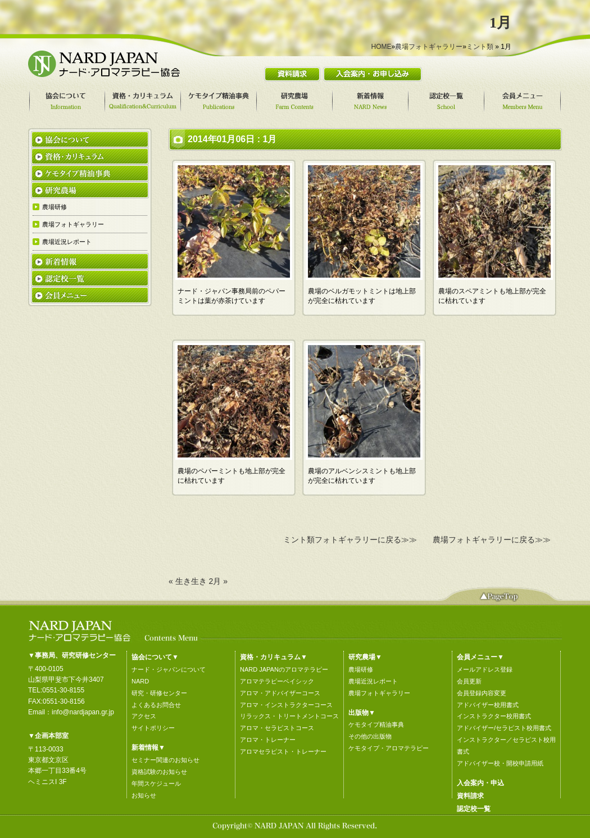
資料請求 (470, 796)
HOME (381, 47)
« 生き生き (188, 581)
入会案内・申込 (480, 783)
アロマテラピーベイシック (277, 681)
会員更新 (469, 681)
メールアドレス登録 (484, 669)
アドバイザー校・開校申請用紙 (500, 763)
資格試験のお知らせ (159, 771)
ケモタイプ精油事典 (376, 724)
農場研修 (360, 669)
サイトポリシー (153, 727)
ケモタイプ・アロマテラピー (388, 748)
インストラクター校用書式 (494, 716)
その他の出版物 (370, 736)
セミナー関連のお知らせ (165, 760)
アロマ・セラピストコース (277, 727)
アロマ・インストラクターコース (286, 704)
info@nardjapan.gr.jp (83, 712)
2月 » (218, 581)
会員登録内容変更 (481, 693)
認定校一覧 (474, 809)
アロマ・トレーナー (268, 739)
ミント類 (479, 47)
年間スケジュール (156, 783)
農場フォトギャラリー (428, 47)
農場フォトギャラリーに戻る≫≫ (492, 539)
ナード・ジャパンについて (168, 669)
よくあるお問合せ (156, 704)
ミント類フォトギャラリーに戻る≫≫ (350, 539)
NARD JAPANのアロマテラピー (284, 669)
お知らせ (143, 795)
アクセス (143, 716)
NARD (140, 681)
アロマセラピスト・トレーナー (283, 751)
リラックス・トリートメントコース (289, 716)
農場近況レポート (373, 681)
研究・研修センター (159, 693)
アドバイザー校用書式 (488, 704)
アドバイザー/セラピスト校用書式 (504, 727)
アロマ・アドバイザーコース (280, 693)
